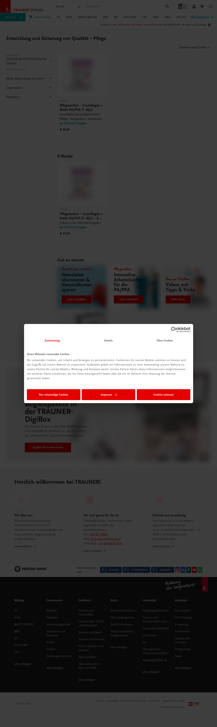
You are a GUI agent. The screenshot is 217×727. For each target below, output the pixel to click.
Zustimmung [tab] (52, 340)
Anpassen (109, 394)
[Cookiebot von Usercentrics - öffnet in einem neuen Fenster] (173, 329)
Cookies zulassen (163, 394)
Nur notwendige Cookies (53, 394)
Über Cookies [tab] (165, 340)
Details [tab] (108, 340)
